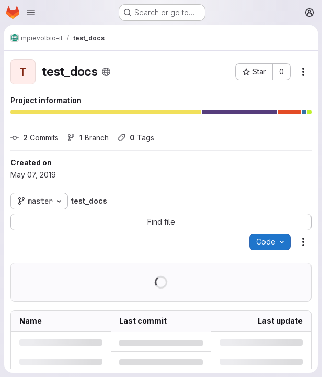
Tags (135, 137)
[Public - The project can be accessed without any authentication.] (106, 72)
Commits (34, 137)
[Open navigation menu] (30, 12)
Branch (88, 137)
